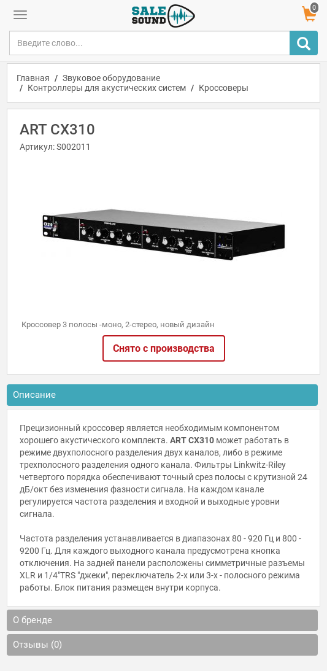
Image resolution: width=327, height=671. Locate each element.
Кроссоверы (223, 88)
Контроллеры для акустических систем (107, 88)
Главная (33, 78)
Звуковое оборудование (111, 78)
